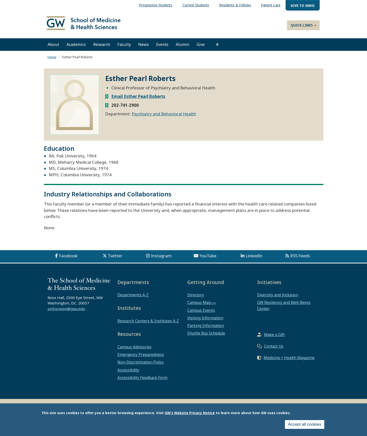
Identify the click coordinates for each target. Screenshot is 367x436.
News (143, 47)
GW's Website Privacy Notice (190, 412)
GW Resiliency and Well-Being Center (283, 308)
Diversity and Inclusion (277, 297)
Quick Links (303, 25)
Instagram (161, 258)
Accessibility (128, 372)
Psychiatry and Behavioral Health (164, 116)
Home (52, 60)
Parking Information (205, 328)
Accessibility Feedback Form (142, 380)
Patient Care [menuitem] (270, 5)
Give (201, 47)
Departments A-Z (133, 297)
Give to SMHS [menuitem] (303, 5)
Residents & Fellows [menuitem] (235, 5)
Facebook (68, 258)
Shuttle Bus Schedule (206, 336)
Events (162, 47)
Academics (76, 47)
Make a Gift (274, 337)
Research (101, 47)
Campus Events (201, 313)
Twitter (115, 258)
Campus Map (199, 305)
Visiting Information (205, 320)
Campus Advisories (134, 349)
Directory (195, 297)
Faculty (124, 47)
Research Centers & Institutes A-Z (148, 323)
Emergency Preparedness (140, 357)
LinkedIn (254, 258)
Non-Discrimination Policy (140, 365)
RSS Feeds (300, 258)
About (53, 47)
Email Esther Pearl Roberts (138, 99)
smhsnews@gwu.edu (66, 311)
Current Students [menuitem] (195, 5)
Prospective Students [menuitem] (155, 5)
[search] (217, 47)
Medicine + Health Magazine (289, 360)
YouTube (208, 258)
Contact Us (273, 348)
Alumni (182, 47)
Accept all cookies (304, 424)
